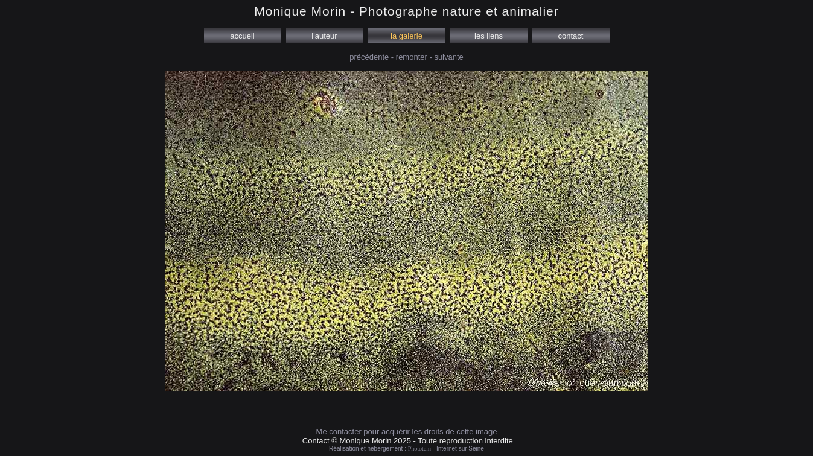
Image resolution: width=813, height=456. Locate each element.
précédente (369, 57)
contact (570, 35)
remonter (411, 57)
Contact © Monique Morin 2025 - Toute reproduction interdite (407, 440)
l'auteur (325, 35)
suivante (448, 57)
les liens (488, 35)
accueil (242, 35)
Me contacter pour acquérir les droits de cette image (406, 431)
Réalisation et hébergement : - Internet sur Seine (406, 448)
